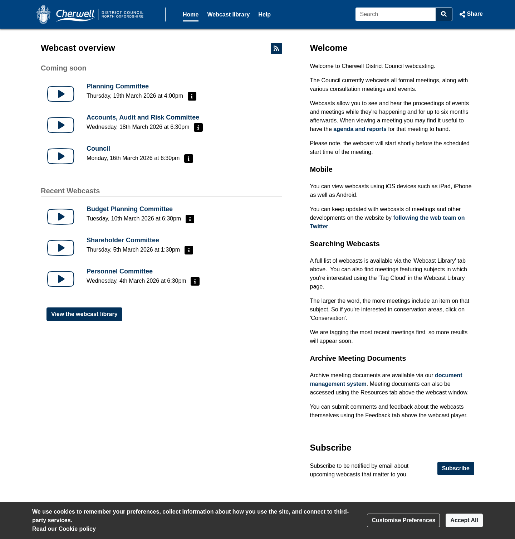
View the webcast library (84, 314)
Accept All (464, 520)
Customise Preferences (403, 520)
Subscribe (456, 468)
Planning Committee (118, 86)
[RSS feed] (276, 48)
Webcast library (228, 14)
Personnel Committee (120, 271)
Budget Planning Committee (130, 209)
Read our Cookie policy (64, 529)
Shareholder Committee (123, 240)
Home (190, 14)
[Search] (395, 14)
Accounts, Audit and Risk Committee (143, 117)
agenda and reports (359, 129)
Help (264, 14)
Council (98, 148)
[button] (470, 14)
